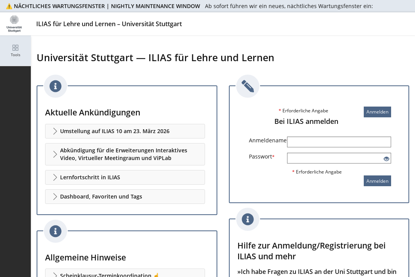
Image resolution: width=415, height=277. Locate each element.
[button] (125, 131)
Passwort (262, 156)
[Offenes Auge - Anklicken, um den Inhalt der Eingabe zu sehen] (386, 159)
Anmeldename (265, 140)
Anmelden (377, 111)
